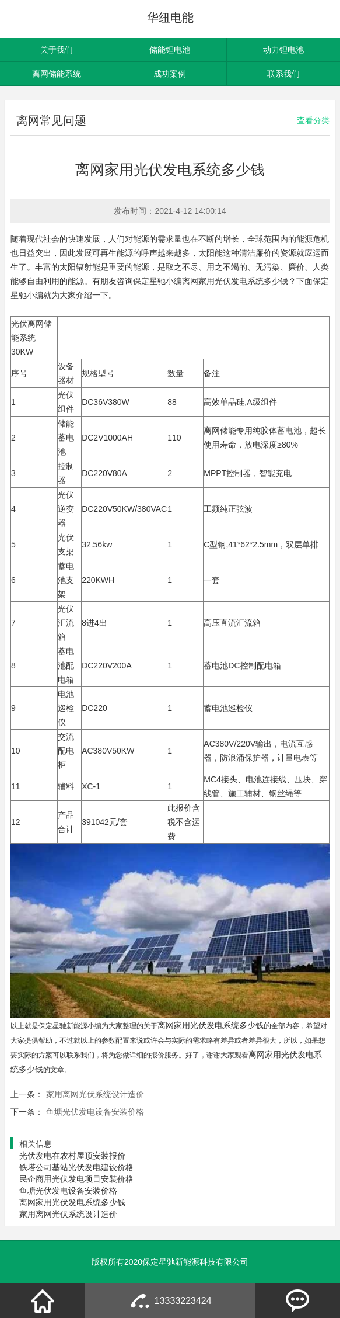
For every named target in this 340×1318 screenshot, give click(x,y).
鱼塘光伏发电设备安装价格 (95, 1111)
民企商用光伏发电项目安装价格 (76, 1179)
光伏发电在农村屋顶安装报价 (72, 1155)
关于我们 (56, 49)
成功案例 (169, 73)
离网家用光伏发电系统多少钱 (72, 1202)
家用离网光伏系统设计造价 (95, 1094)
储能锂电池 (169, 49)
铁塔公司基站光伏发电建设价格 (76, 1167)
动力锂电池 (283, 49)
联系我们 (283, 73)
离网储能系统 (56, 73)
